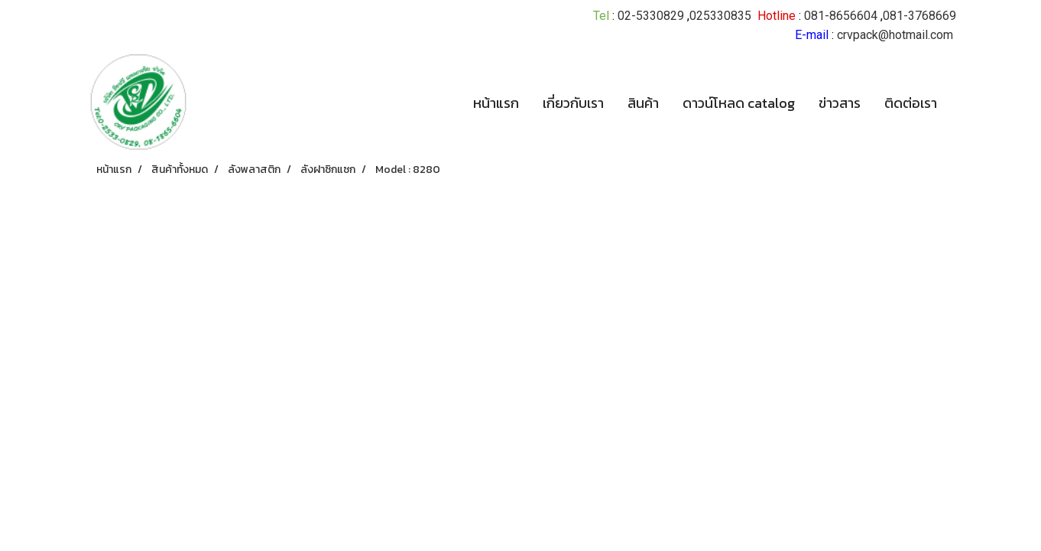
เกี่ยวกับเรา (573, 103)
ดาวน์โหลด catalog (739, 103)
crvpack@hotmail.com (895, 35)
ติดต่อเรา (910, 103)
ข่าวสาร (840, 103)
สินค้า (643, 103)
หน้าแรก (496, 103)
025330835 (720, 15)
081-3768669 (919, 15)
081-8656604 (840, 15)
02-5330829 (651, 15)
